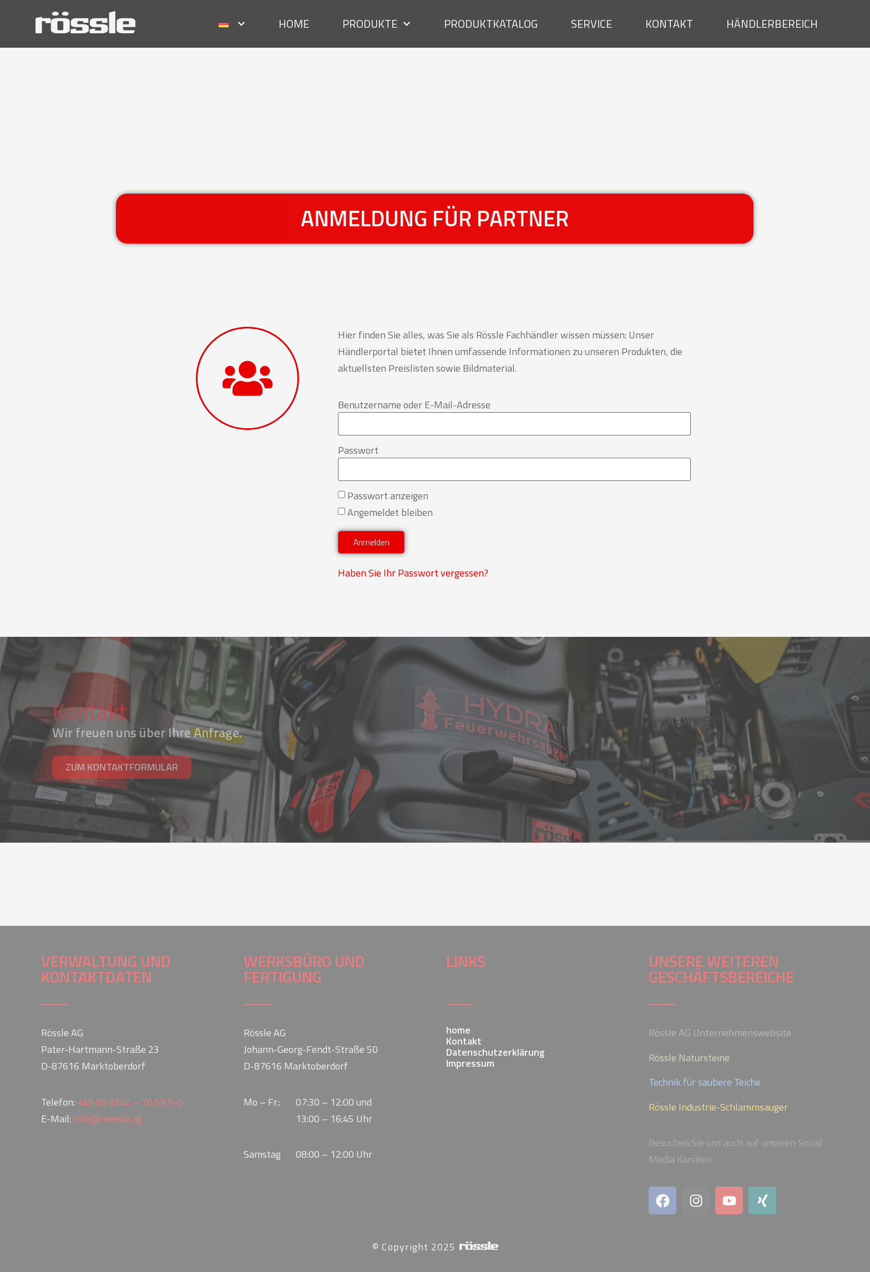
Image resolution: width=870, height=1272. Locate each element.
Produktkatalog (491, 21)
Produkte (376, 21)
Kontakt (669, 21)
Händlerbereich (772, 21)
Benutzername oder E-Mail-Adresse (414, 405)
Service (591, 21)
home (294, 21)
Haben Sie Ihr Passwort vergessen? (413, 572)
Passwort (358, 450)
